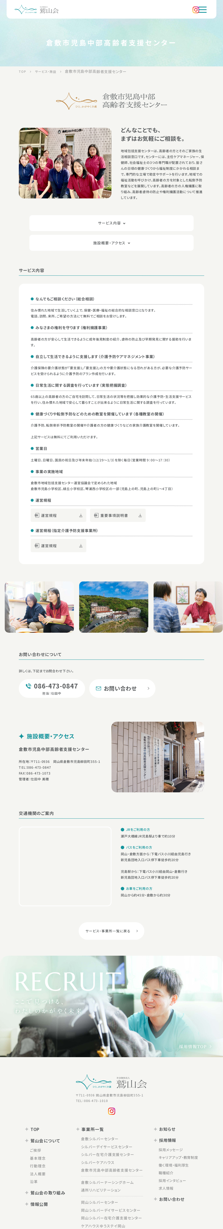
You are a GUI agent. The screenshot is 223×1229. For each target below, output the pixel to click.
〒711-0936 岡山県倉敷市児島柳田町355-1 (106, 1079)
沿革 (42, 1160)
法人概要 (46, 1153)
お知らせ (159, 1111)
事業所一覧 (93, 1111)
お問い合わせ (163, 1170)
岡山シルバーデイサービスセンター (111, 1186)
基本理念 (46, 1138)
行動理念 (46, 1145)
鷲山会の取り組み (52, 1170)
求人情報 (161, 1161)
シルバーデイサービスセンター (108, 1127)
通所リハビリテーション (103, 1168)
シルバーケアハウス (100, 1142)
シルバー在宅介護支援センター (109, 1135)
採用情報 (159, 1121)
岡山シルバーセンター (102, 1179)
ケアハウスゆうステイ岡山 (105, 1201)
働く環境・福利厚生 (168, 1142)
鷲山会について (50, 1122)
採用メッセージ (165, 1129)
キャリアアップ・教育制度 (172, 1135)
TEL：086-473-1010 (90, 1084)
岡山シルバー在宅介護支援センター (112, 1194)
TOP (41, 1111)
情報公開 (44, 1181)
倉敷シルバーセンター (102, 1120)
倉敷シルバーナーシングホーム (108, 1161)
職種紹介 (161, 1148)
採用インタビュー (167, 1154)
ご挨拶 (44, 1131)
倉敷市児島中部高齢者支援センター (112, 1149)
